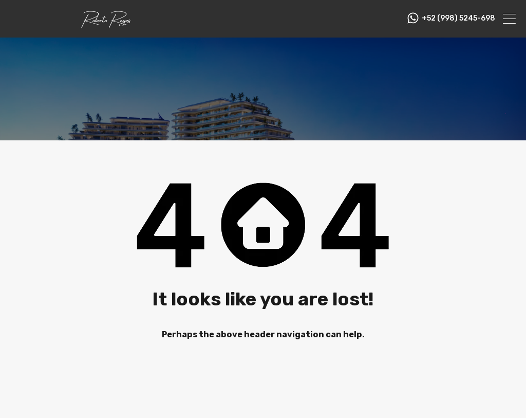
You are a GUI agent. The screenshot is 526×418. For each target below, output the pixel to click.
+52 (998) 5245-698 (458, 18)
